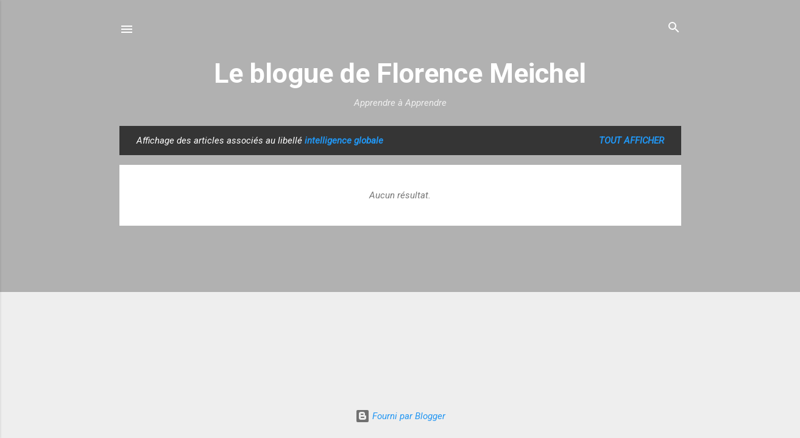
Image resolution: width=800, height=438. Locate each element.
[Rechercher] (674, 28)
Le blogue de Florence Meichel (400, 73)
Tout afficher (631, 140)
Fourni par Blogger (400, 416)
